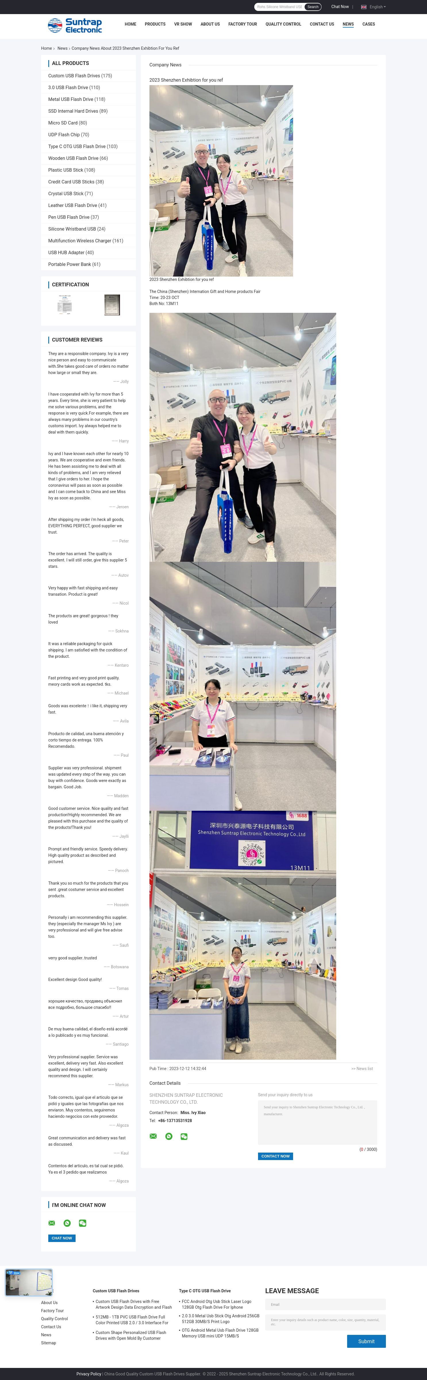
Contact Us (322, 24)
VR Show (183, 24)
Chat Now (340, 6)
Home (130, 24)
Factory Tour (242, 24)
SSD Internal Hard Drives (73, 111)
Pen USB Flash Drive (69, 217)
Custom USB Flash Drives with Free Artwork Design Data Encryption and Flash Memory (134, 1305)
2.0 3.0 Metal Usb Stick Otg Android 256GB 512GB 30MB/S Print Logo (220, 1319)
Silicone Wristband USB (72, 229)
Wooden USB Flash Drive (73, 158)
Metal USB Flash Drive (70, 99)
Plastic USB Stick (65, 170)
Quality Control (283, 24)
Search (312, 7)
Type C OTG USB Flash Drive (77, 146)
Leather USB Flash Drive (72, 205)
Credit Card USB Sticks (71, 182)
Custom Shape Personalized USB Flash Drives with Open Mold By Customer (131, 1335)
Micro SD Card (63, 123)
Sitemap (48, 1343)
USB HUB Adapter (66, 252)
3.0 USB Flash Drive (68, 87)
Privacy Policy (88, 1374)
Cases (368, 24)
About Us (210, 24)
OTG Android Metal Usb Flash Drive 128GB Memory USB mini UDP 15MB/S (220, 1333)
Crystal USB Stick (66, 193)
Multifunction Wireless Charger (79, 241)
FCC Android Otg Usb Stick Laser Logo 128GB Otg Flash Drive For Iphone (216, 1304)
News (348, 24)
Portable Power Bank (69, 264)
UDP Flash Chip (64, 134)
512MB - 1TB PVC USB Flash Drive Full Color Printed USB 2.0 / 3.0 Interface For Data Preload (132, 1321)
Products (155, 24)
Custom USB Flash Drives (74, 75)
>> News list (362, 1068)
